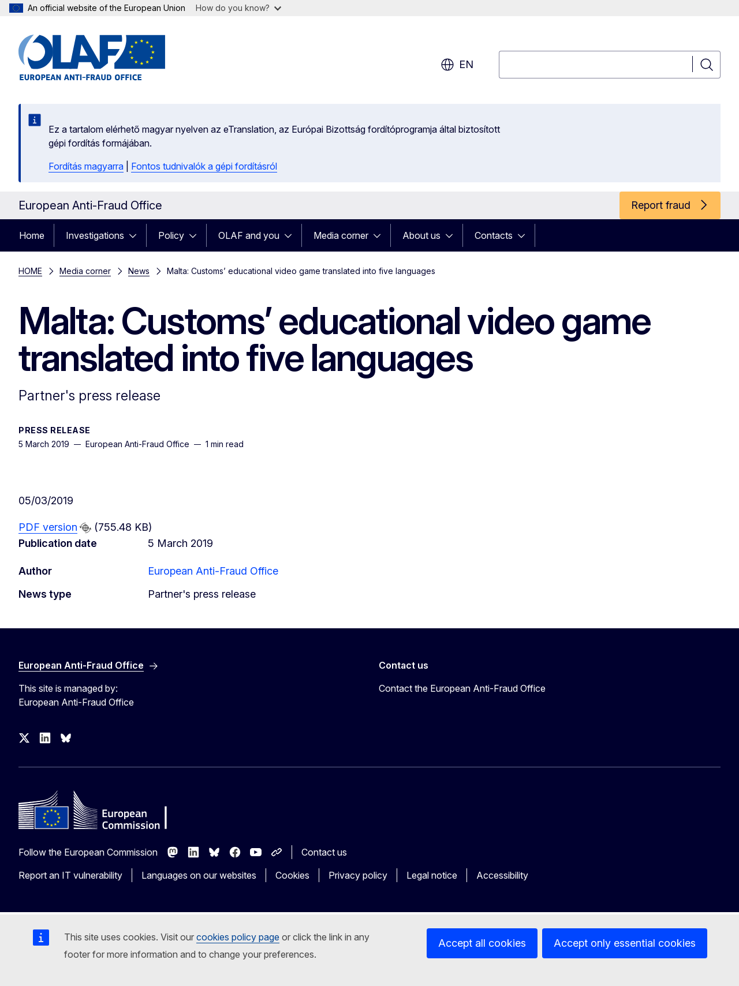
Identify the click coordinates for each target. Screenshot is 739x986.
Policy (171, 235)
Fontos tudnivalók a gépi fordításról (204, 166)
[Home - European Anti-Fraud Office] (111, 58)
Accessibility (502, 875)
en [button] (457, 65)
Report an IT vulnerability (70, 875)
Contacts (494, 235)
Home (31, 235)
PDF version (47, 527)
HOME (30, 271)
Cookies (292, 875)
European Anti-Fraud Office (213, 571)
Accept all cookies (482, 943)
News (139, 271)
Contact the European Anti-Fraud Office (462, 688)
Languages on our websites (198, 875)
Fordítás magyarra (86, 166)
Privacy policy (358, 875)
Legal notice (431, 875)
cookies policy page (237, 937)
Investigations (95, 235)
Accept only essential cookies (625, 943)
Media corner (340, 235)
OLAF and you (248, 235)
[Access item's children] (136, 235)
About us (421, 235)
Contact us (324, 852)
